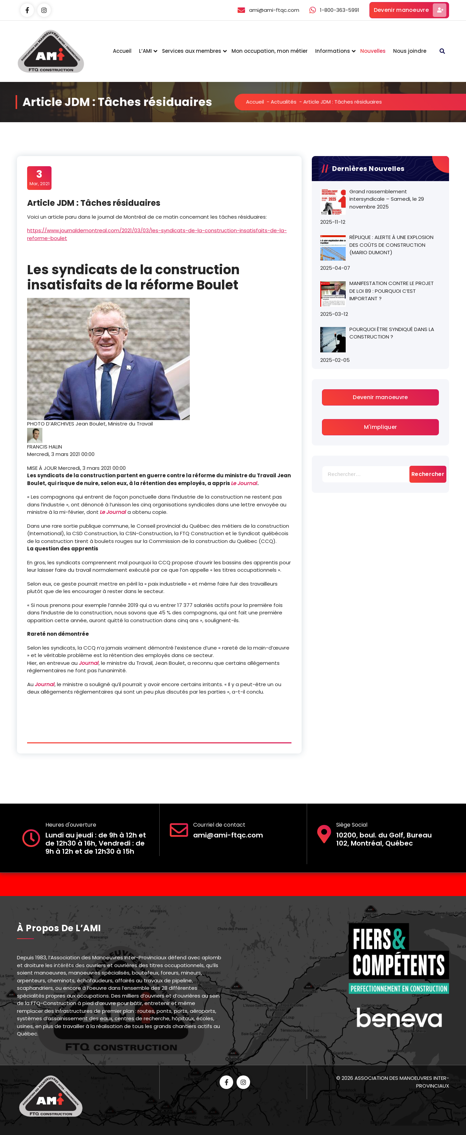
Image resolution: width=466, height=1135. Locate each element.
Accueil (122, 50)
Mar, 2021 (39, 178)
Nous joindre (409, 50)
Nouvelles (373, 50)
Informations (332, 50)
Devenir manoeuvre (410, 10)
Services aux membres (191, 50)
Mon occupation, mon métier (269, 50)
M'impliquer (380, 427)
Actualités (315, 101)
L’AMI (145, 50)
